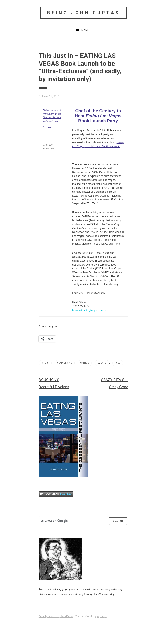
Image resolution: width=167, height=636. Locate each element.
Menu (85, 30)
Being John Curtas (83, 12)
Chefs (45, 363)
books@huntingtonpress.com (89, 310)
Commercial (64, 363)
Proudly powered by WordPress (56, 616)
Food (117, 363)
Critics (84, 363)
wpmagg (102, 616)
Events (102, 363)
